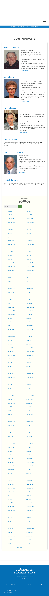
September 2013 (11, 491)
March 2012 (10, 525)
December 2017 (30, 395)
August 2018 (29, 381)
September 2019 (11, 358)
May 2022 (10, 299)
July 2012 (10, 517)
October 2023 (11, 270)
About (36, 584)
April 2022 (28, 299)
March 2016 (10, 436)
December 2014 (30, 462)
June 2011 (28, 539)
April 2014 (28, 477)
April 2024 (10, 259)
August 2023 (10, 273)
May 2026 (28, 211)
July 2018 (10, 384)
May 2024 (28, 255)
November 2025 (30, 222)
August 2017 (29, 403)
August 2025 (10, 229)
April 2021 (28, 321)
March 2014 (10, 480)
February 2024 (11, 262)
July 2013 (10, 495)
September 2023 (30, 270)
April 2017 (28, 410)
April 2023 (10, 281)
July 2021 (10, 318)
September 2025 (30, 226)
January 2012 (11, 528)
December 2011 (30, 528)
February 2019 (29, 370)
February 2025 (11, 240)
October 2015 (29, 443)
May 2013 (10, 499)
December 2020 (30, 329)
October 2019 (29, 355)
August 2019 (29, 358)
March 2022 (10, 303)
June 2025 (10, 233)
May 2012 (10, 521)
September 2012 (11, 514)
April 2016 (28, 432)
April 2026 (10, 214)
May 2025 (28, 233)
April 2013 (28, 499)
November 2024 (30, 244)
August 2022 (29, 292)
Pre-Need (30, 584)
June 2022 (28, 296)
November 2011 (11, 532)
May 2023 (28, 277)
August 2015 (29, 447)
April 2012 (28, 521)
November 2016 (11, 421)
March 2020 (10, 347)
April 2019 (28, 366)
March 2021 (10, 325)
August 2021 (29, 314)
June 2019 (28, 362)
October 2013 (29, 488)
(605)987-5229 (34, 26)
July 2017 (10, 406)
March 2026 (29, 214)
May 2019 (10, 366)
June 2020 (28, 340)
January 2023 (29, 285)
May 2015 (10, 454)
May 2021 (10, 321)
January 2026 (29, 218)
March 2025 (29, 237)
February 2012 (29, 525)
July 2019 (10, 362)
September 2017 (11, 403)
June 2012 (28, 517)
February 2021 (29, 325)
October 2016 (29, 421)
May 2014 (10, 477)
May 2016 (10, 432)
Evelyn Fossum (10, 108)
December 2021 (30, 307)
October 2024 (11, 248)
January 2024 (29, 262)
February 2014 (29, 480)
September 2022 (11, 292)
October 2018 (29, 377)
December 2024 (11, 244)
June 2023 (10, 277)
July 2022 (10, 296)
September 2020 (11, 336)
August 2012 (29, 514)
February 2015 (29, 458)
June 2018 (28, 384)
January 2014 (11, 484)
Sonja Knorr (9, 77)
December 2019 (30, 351)
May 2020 (10, 344)
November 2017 (11, 399)
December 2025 (11, 222)
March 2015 (10, 458)
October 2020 (29, 333)
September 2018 (11, 381)
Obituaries (13, 584)
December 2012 (30, 506)
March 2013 (10, 502)
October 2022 (29, 288)
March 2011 (19, 547)
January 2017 (11, 417)
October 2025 (11, 226)
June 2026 (10, 211)
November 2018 (11, 377)
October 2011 (29, 532)
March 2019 (10, 370)
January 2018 (11, 395)
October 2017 (29, 399)
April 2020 (28, 344)
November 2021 (11, 310)
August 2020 (29, 336)
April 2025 (10, 237)
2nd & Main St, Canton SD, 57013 (19, 26)
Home (7, 584)
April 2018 (28, 388)
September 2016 (11, 425)
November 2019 (11, 355)
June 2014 (28, 473)
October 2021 (29, 310)
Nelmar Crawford (11, 47)
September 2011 (11, 536)
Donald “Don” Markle (13, 152)
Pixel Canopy (9, 592)
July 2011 (10, 539)
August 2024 (10, 251)
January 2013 (11, 506)
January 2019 (11, 373)
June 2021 (28, 318)
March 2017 (10, 414)
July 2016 (10, 429)
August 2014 (29, 469)
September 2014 (11, 469)
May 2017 (10, 410)
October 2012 (29, 510)
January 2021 (11, 329)
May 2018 (10, 388)
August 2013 (29, 491)
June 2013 (28, 495)
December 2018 (30, 373)
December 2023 (11, 266)
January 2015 (11, 462)
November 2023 (30, 266)
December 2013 (30, 484)
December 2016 (30, 417)
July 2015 (10, 451)
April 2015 (28, 454)
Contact (41, 584)
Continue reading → (25, 70)
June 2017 (28, 406)
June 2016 (28, 429)
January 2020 (11, 351)
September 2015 (11, 447)
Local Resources (22, 584)
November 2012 (11, 510)
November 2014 (11, 465)
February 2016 (29, 436)
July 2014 (10, 473)
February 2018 (29, 392)
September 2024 (30, 248)
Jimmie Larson (10, 139)
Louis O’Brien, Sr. (11, 180)
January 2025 (29, 240)
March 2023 (29, 281)
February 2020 (29, 347)
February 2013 (29, 502)
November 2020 (11, 333)
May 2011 (10, 543)
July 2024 (28, 251)
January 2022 (11, 307)
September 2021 (11, 314)
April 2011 (28, 543)
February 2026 (11, 218)
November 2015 (11, 443)
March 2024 (29, 259)
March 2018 (10, 392)
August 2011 (29, 536)
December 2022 (11, 288)
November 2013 (11, 488)
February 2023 (11, 285)
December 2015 (30, 440)
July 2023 (28, 273)
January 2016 (11, 440)
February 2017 (29, 414)
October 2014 (29, 465)
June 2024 (10, 255)
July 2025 (28, 229)
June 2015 (28, 451)
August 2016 (29, 425)
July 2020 (10, 340)
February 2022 (29, 303)
